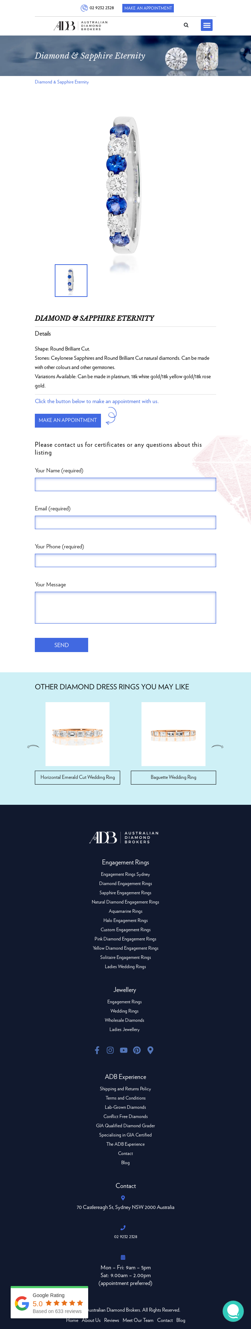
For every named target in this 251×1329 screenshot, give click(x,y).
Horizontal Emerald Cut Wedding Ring (78, 777)
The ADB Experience (125, 1144)
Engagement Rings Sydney (125, 874)
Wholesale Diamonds (124, 1020)
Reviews (111, 1320)
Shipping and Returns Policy (125, 1089)
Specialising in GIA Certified (125, 1135)
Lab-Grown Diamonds (125, 1107)
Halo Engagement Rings (125, 920)
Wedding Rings (125, 1011)
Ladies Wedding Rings (125, 967)
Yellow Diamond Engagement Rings (126, 948)
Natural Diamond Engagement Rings (125, 902)
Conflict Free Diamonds (125, 1116)
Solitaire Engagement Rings (125, 957)
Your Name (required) (59, 470)
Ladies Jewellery (125, 1029)
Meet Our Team (138, 1320)
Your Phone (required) (59, 546)
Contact (125, 1153)
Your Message (50, 584)
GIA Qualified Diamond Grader (125, 1126)
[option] (125, 186)
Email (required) (53, 508)
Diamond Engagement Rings (125, 884)
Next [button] (218, 746)
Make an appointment (68, 420)
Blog (125, 1163)
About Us (91, 1320)
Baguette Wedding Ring (173, 777)
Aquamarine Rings (126, 911)
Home (72, 1320)
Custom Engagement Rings (126, 930)
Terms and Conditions (126, 1098)
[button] (207, 25)
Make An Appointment (148, 8)
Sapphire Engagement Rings (125, 893)
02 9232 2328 (101, 7)
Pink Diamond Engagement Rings (125, 939)
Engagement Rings (124, 1002)
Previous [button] (32, 746)
